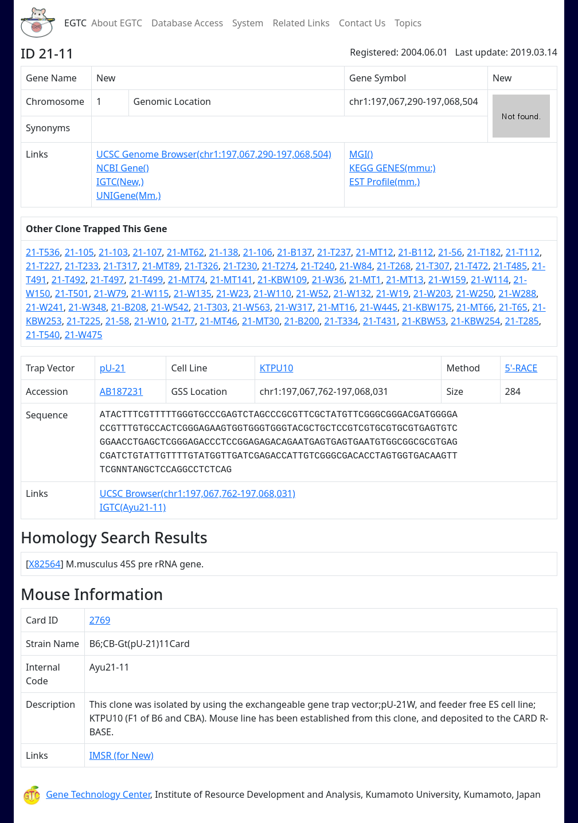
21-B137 (294, 252)
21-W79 (109, 293)
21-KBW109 (282, 279)
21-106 (257, 252)
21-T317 (120, 266)
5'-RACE (521, 368)
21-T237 (334, 252)
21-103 (113, 252)
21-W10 (150, 321)
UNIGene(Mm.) (128, 195)
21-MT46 (218, 321)
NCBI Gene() (122, 168)
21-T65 (513, 307)
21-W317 (294, 307)
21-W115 (150, 293)
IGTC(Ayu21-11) (133, 507)
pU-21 (113, 368)
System (247, 23)
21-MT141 (231, 279)
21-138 (223, 252)
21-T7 (183, 321)
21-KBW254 (475, 321)
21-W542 (170, 307)
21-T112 (523, 252)
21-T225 (83, 321)
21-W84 (355, 266)
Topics (408, 23)
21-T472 (471, 266)
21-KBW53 (424, 321)
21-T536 (43, 252)
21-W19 (392, 293)
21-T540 (43, 334)
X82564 (44, 564)
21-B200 (301, 321)
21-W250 (475, 293)
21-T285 (522, 321)
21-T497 (107, 279)
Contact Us (362, 23)
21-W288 (517, 293)
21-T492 (68, 279)
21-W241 (45, 307)
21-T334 (341, 321)
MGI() (361, 154)
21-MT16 (336, 307)
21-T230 (240, 266)
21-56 (450, 252)
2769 (100, 620)
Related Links (301, 23)
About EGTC (116, 23)
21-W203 (432, 293)
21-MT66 (475, 307)
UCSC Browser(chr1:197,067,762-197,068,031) (197, 493)
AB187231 (121, 391)
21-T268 (394, 266)
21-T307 (433, 266)
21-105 (79, 252)
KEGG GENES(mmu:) (392, 168)
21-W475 (84, 334)
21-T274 (279, 266)
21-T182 (484, 252)
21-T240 (317, 266)
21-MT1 (365, 279)
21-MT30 (260, 321)
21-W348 (87, 307)
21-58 (118, 321)
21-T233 (82, 266)
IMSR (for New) (121, 755)
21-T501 (72, 293)
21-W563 (251, 307)
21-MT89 (160, 266)
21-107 (147, 252)
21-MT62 (185, 252)
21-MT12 (374, 252)
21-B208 (128, 307)
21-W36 (328, 279)
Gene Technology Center (98, 794)
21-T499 (146, 279)
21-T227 (43, 266)
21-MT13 (404, 279)
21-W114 (490, 279)
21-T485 (510, 266)
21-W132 (352, 293)
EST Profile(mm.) (384, 181)
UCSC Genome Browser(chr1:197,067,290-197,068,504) (213, 154)
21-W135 (193, 293)
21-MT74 (186, 279)
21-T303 (211, 307)
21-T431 (380, 321)
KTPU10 (276, 368)
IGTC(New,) (119, 181)
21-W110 (272, 293)
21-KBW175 (427, 307)
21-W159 (447, 279)
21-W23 (232, 293)
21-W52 (312, 293)
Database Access (187, 23)
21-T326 (201, 266)
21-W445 (378, 307)
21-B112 (415, 252)
